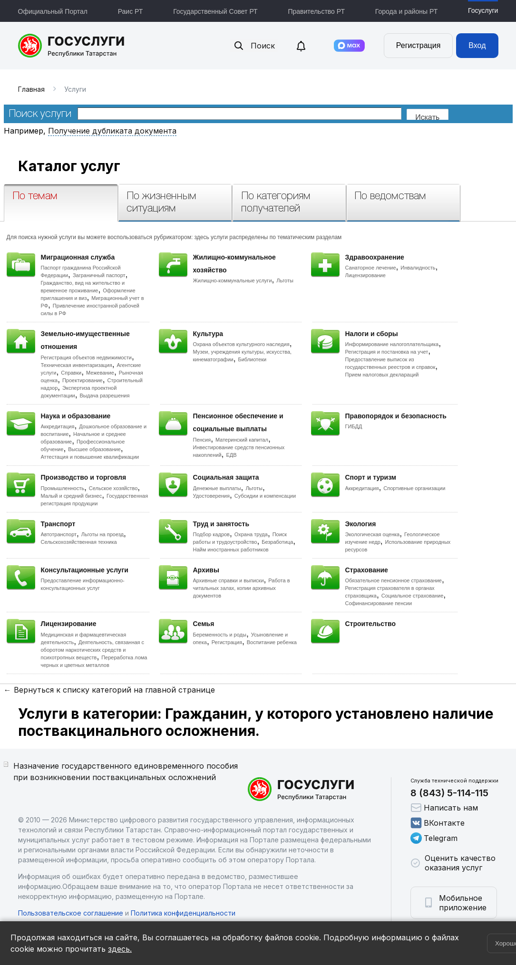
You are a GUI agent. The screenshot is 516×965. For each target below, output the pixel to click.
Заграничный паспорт (99, 275)
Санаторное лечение (370, 267)
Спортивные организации (414, 488)
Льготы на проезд (102, 534)
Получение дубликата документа (112, 130)
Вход (477, 45)
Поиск (254, 45)
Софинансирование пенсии (378, 603)
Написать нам (444, 807)
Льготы (284, 280)
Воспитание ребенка (272, 642)
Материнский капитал (241, 440)
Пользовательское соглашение (70, 913)
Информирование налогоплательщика (392, 344)
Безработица (277, 542)
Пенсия (202, 440)
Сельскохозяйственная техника (79, 542)
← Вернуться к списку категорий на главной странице (109, 690)
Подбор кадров (211, 534)
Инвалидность (417, 267)
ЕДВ (231, 455)
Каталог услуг (69, 165)
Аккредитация (58, 426)
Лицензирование (365, 275)
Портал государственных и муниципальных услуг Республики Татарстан (71, 46)
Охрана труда (251, 534)
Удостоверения (211, 496)
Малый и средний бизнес (71, 496)
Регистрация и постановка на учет (386, 352)
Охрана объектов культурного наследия (241, 344)
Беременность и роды (219, 634)
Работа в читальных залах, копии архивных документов (241, 588)
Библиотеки (252, 359)
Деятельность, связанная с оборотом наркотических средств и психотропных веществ (93, 649)
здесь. (120, 949)
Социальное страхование (412, 595)
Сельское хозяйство (113, 488)
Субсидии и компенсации (265, 496)
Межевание (100, 373)
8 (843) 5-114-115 (449, 793)
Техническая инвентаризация (76, 365)
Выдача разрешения (105, 395)
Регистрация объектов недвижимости (86, 357)
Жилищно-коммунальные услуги (232, 280)
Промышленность (63, 488)
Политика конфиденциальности (183, 913)
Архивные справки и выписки (228, 580)
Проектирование (82, 380)
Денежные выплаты (217, 488)
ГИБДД (353, 426)
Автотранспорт (59, 534)
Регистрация (418, 45)
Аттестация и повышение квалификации (90, 457)
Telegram (434, 838)
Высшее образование (94, 449)
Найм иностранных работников (231, 549)
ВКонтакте (437, 823)
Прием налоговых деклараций (382, 374)
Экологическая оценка (372, 534)
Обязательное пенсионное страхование (393, 580)
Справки (71, 373)
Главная (31, 89)
